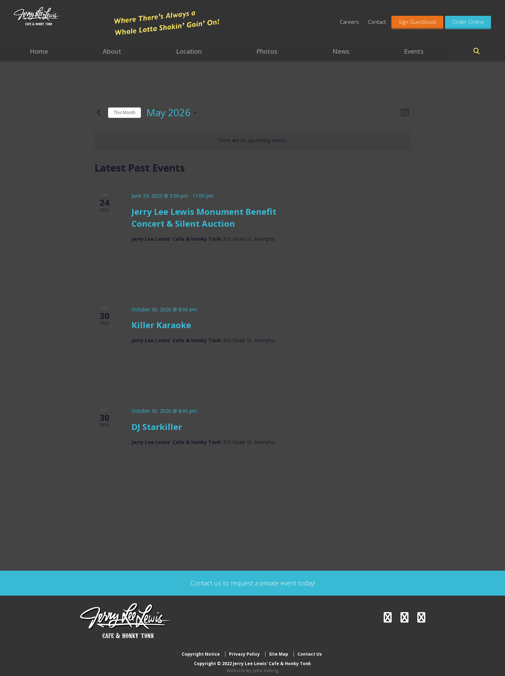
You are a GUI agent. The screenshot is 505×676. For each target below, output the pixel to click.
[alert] (252, 140)
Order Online (468, 21)
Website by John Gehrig (252, 665)
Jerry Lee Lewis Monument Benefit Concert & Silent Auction (204, 217)
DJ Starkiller (157, 426)
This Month (124, 112)
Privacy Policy (244, 648)
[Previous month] (98, 112)
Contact (377, 21)
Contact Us (309, 648)
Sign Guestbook (417, 21)
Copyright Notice (201, 648)
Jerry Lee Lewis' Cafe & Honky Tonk (60, 24)
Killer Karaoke (161, 325)
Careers (349, 21)
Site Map (278, 648)
